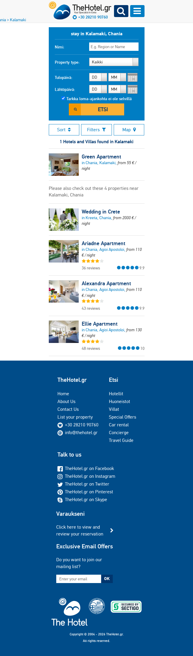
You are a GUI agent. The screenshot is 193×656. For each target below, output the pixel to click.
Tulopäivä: (63, 77)
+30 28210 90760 (81, 425)
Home (63, 393)
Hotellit (116, 393)
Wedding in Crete (101, 211)
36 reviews (91, 268)
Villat (114, 409)
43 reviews (91, 308)
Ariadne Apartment (103, 243)
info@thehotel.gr (77, 432)
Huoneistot (119, 401)
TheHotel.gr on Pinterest (85, 492)
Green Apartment (101, 156)
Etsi (103, 109)
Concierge (119, 432)
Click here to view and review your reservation (79, 530)
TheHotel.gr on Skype (82, 499)
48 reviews (91, 348)
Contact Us (68, 409)
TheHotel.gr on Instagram (86, 476)
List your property (75, 417)
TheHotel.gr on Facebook (85, 468)
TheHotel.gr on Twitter (83, 484)
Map (129, 129)
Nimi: (59, 47)
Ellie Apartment (100, 324)
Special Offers (122, 417)
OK (107, 578)
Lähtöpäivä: (65, 89)
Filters (96, 129)
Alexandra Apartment (106, 283)
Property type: (67, 62)
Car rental (119, 425)
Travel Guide (121, 440)
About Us (66, 401)
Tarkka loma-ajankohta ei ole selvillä (99, 98)
